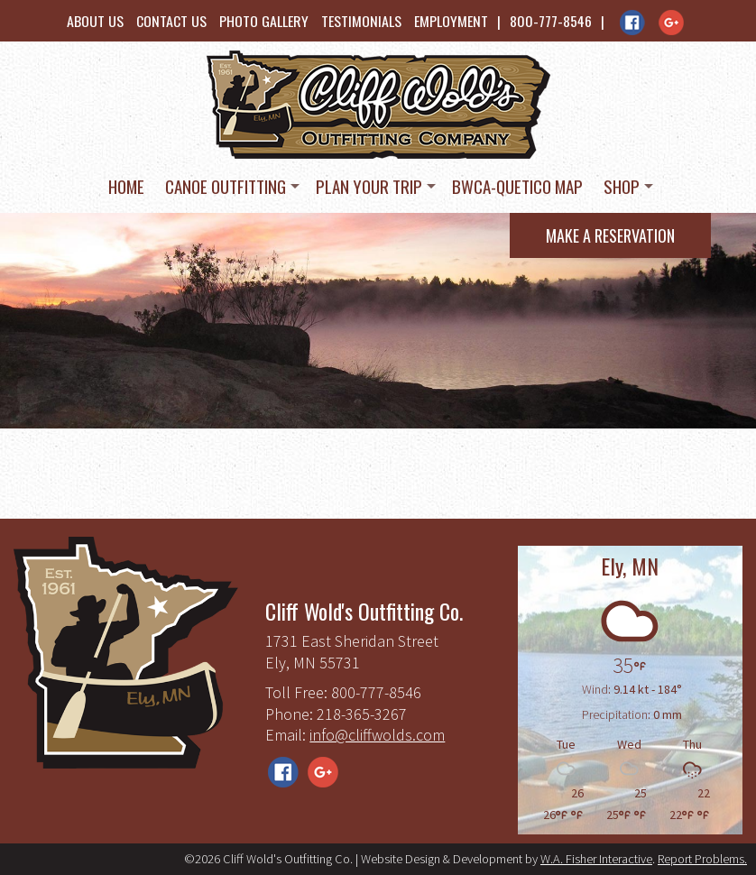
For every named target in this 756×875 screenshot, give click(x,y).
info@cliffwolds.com (377, 734)
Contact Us (171, 21)
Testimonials (361, 21)
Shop (622, 185)
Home (126, 185)
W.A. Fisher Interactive (596, 859)
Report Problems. (702, 859)
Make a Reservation (610, 235)
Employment (451, 21)
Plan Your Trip (369, 185)
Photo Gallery (264, 21)
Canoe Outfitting (225, 185)
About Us (95, 21)
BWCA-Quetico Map (517, 185)
